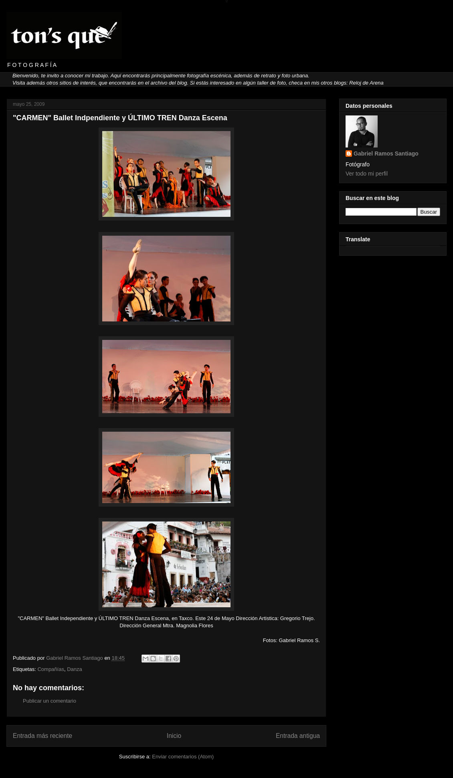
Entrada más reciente (42, 735)
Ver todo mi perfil (367, 173)
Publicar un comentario (49, 701)
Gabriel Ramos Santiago (386, 153)
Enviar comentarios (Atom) (183, 757)
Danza (74, 669)
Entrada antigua (298, 735)
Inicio (174, 735)
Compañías (50, 669)
